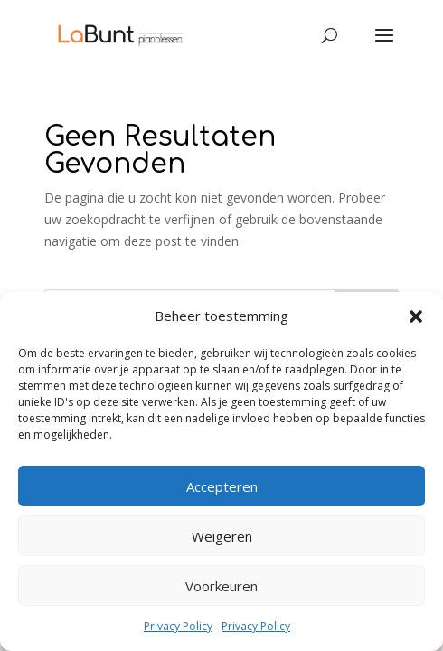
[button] (416, 316)
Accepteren (222, 486)
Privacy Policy (178, 626)
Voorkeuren (221, 586)
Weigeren (222, 536)
